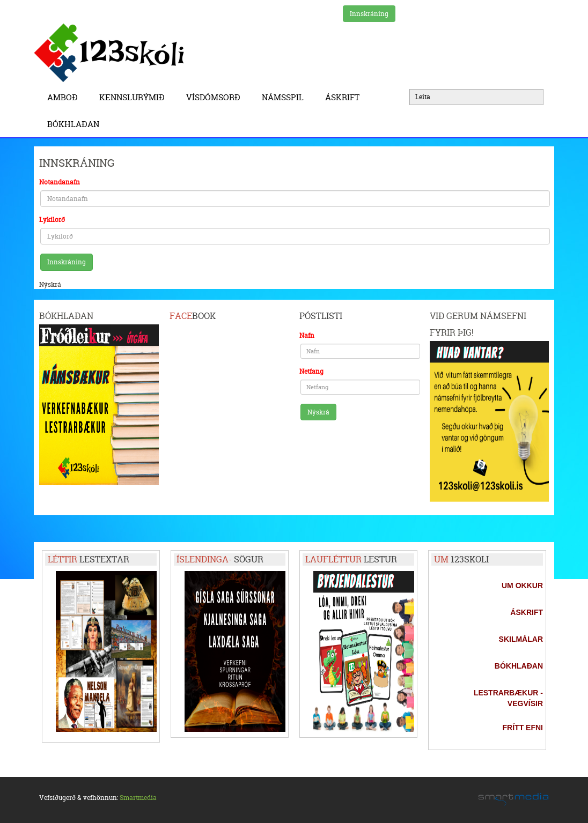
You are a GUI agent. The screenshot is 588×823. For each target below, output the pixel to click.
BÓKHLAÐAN (73, 124)
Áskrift (345, 97)
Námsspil (285, 97)
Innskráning (369, 13)
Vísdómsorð (216, 97)
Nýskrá (50, 284)
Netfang (311, 371)
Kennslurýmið (134, 97)
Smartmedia (138, 797)
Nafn (306, 335)
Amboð (65, 97)
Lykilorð (52, 219)
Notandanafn (59, 182)
